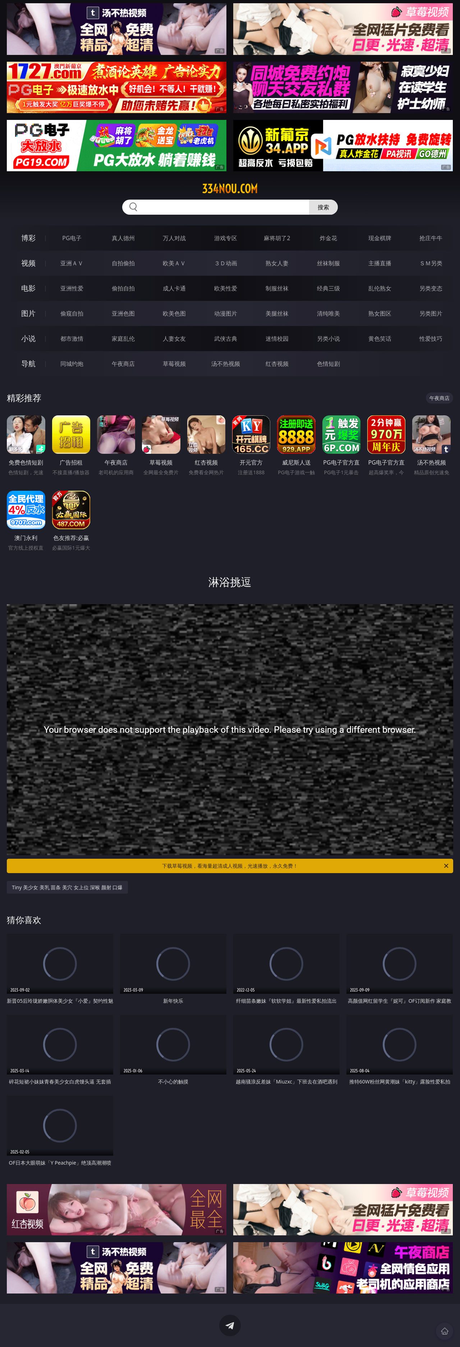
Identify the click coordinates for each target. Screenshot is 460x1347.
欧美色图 (174, 313)
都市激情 (71, 338)
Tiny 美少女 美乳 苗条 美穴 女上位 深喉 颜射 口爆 (67, 887)
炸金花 (328, 238)
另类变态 (430, 288)
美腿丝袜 (277, 313)
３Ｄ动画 (225, 263)
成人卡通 (174, 288)
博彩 (28, 238)
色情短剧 (328, 364)
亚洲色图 (123, 313)
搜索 (323, 207)
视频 (28, 263)
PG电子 (71, 238)
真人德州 (123, 238)
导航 (28, 363)
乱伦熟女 (379, 288)
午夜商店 (123, 364)
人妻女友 (174, 338)
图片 (28, 313)
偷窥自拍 (71, 313)
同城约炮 (71, 364)
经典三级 (328, 288)
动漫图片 (225, 313)
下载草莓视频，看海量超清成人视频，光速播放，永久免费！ (306, 866)
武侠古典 (225, 338)
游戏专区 (225, 238)
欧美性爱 (225, 288)
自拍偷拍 (123, 263)
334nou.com (230, 189)
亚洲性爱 (71, 288)
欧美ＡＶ (174, 263)
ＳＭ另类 (430, 263)
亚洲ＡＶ (71, 263)
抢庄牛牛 (430, 238)
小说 (28, 338)
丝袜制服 (328, 263)
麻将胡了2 (277, 238)
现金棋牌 (379, 238)
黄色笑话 (379, 338)
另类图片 (430, 313)
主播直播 (379, 263)
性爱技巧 (430, 338)
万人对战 (174, 238)
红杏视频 (277, 364)
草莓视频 (174, 364)
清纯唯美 (328, 313)
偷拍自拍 (123, 288)
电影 (28, 288)
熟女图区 (379, 313)
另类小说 (328, 338)
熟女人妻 (277, 263)
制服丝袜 (277, 288)
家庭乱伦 (123, 338)
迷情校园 (277, 338)
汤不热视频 (225, 364)
